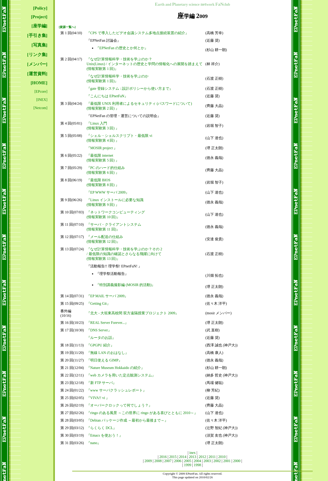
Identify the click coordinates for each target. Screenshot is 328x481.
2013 (192, 457)
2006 (177, 461)
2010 (221, 457)
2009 (148, 461)
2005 (187, 461)
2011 (212, 457)
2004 (197, 461)
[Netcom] (40, 108)
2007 (167, 461)
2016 (163, 457)
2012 (202, 457)
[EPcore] (40, 91)
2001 (226, 461)
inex (192, 453)
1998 (197, 465)
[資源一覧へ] (67, 27)
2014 (182, 457)
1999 (187, 465)
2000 (236, 461)
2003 (207, 461)
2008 (158, 461)
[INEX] (41, 100)
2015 (172, 457)
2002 (217, 461)
